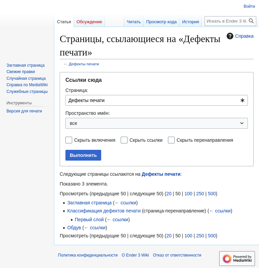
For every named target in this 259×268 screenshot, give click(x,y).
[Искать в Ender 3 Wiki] (230, 21)
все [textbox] (73, 123)
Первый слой (89, 219)
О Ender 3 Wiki (135, 255)
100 (188, 193)
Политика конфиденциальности (88, 255)
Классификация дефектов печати (104, 210)
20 (169, 193)
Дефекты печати (84, 64)
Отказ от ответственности (177, 255)
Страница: (76, 90)
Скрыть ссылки (146, 140)
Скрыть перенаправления (205, 140)
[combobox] (156, 100)
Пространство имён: (87, 113)
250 (200, 193)
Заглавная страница (89, 202)
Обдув (74, 227)
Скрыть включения (94, 140)
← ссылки (125, 202)
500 (211, 193)
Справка (239, 36)
